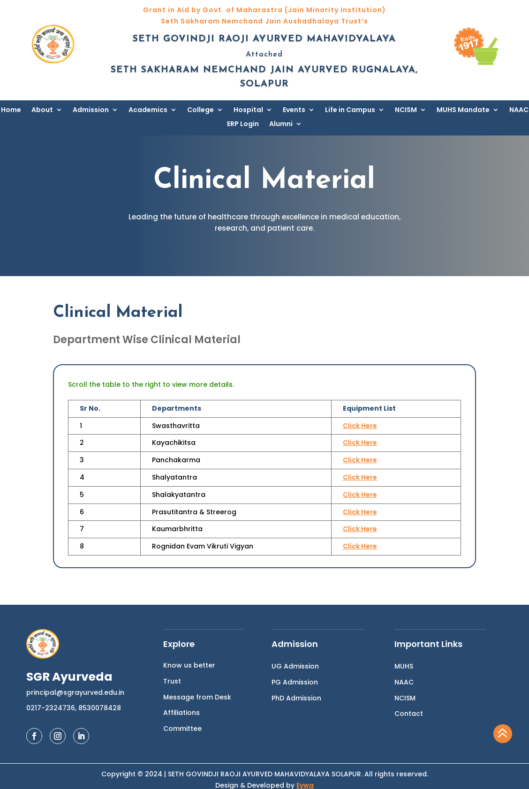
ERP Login (243, 124)
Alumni (281, 124)
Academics (147, 110)
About (42, 110)
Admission (91, 110)
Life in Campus (350, 110)
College (200, 110)
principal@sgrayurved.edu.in (75, 692)
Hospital (248, 110)
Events (294, 110)
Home (11, 110)
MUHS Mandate (463, 110)
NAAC (519, 110)
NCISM (406, 110)
